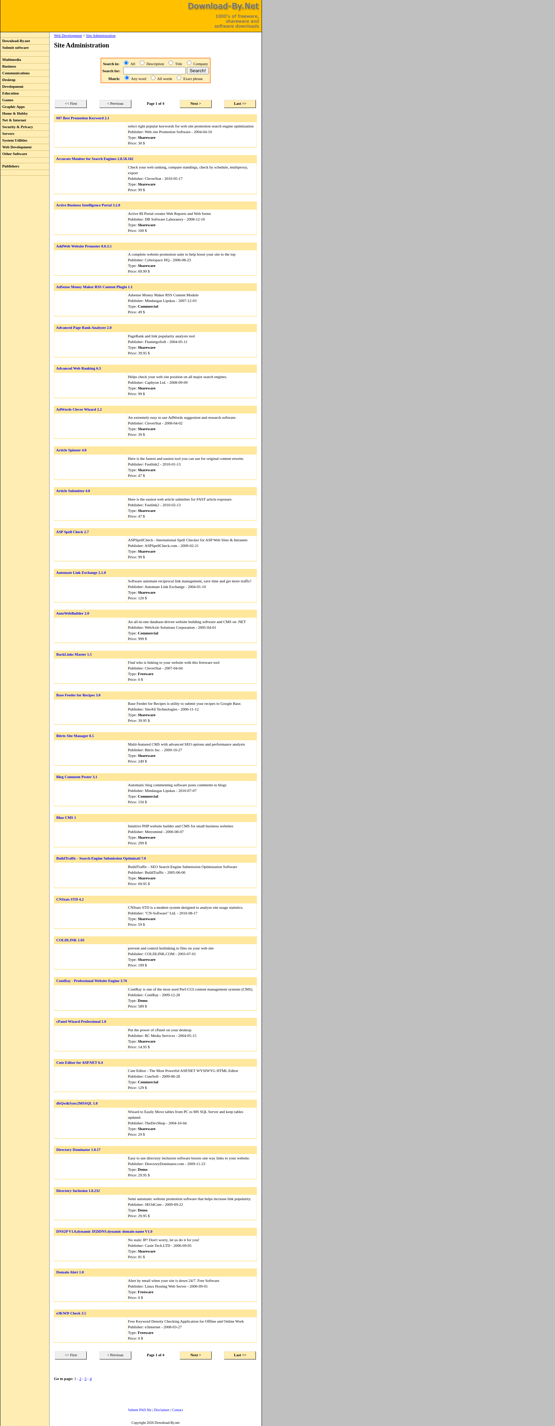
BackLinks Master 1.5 (74, 654)
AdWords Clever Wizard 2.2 (79, 409)
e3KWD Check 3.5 (71, 1313)
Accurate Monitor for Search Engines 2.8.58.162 (94, 159)
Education (9, 93)
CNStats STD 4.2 (70, 899)
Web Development (16, 147)
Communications (15, 73)
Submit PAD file (139, 1410)
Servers (7, 134)
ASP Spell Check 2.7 (72, 532)
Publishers (9, 166)
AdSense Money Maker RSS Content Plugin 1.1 (94, 287)
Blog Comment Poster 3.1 (76, 777)
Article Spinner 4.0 (71, 450)
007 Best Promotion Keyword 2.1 (82, 118)
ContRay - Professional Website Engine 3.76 (91, 981)
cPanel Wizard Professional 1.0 (81, 1021)
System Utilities (13, 140)
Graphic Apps (12, 107)
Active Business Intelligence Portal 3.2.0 (88, 205)
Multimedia (10, 60)
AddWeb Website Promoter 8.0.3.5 (83, 246)
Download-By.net (15, 41)
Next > (195, 103)
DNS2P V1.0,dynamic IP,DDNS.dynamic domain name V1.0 (104, 1231)
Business (8, 66)
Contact (177, 1410)
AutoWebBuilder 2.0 (72, 613)
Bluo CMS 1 (66, 818)
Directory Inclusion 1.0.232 (78, 1191)
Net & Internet (13, 120)
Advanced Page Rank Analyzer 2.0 (83, 328)
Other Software (13, 154)
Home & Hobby (14, 113)
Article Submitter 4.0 (73, 491)
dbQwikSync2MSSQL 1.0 (77, 1103)
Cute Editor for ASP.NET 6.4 (79, 1063)
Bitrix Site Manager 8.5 (75, 736)
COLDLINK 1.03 (70, 940)
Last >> (240, 103)
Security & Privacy (16, 127)
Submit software (14, 48)
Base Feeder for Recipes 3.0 (78, 695)
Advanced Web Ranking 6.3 (78, 368)
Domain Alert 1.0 (70, 1272)
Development (11, 87)
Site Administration (100, 36)
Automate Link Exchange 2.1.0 (81, 573)
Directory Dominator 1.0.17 (78, 1150)
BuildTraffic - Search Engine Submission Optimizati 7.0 (101, 858)
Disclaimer (162, 1410)
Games (6, 100)
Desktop (8, 80)
